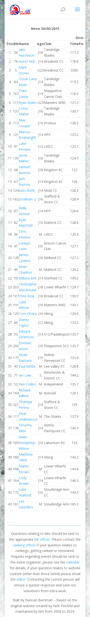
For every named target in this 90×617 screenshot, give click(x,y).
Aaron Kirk (27, 61)
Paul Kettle (27, 366)
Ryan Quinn (27, 102)
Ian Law (25, 375)
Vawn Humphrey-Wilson (27, 443)
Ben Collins (27, 384)
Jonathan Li (27, 199)
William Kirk (27, 278)
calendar (72, 562)
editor (21, 579)
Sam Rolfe (27, 190)
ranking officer (24, 545)
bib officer (42, 539)
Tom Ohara (28, 313)
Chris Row (26, 296)
